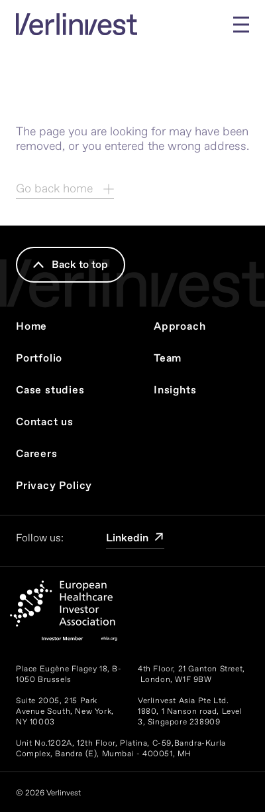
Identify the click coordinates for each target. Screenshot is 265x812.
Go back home (65, 188)
